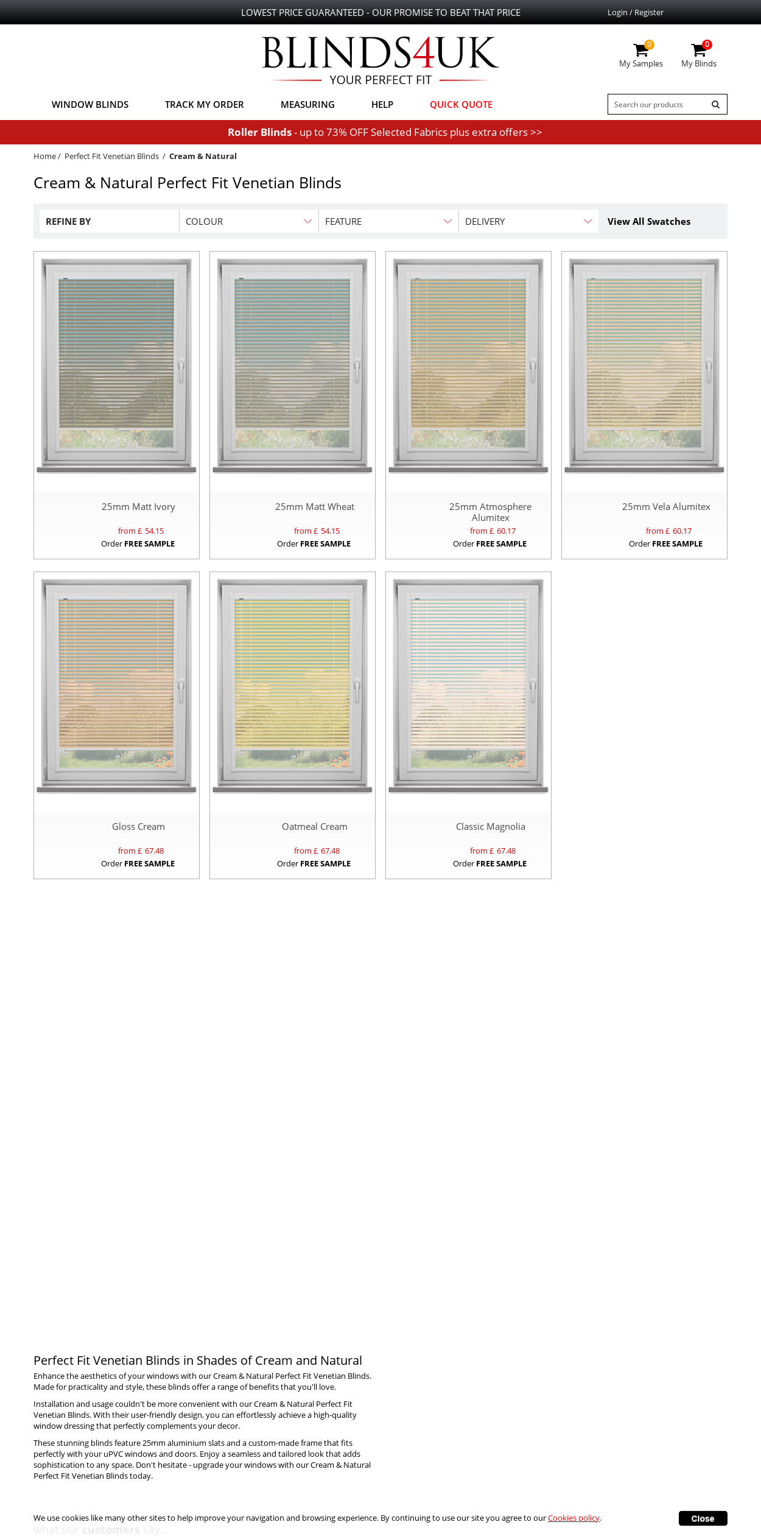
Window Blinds (90, 104)
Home (44, 155)
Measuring (308, 104)
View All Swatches (649, 221)
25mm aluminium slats (183, 1442)
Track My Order (204, 104)
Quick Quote (461, 104)
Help (382, 104)
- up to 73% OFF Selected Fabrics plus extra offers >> (385, 132)
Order (138, 543)
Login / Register (636, 12)
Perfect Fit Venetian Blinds (112, 155)
